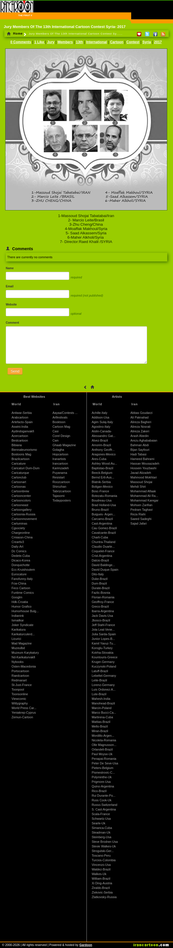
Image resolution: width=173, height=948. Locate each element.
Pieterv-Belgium (102, 768)
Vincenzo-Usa (101, 864)
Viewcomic (19, 698)
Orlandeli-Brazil (102, 749)
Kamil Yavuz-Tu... (104, 643)
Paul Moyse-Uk (102, 754)
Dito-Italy (98, 574)
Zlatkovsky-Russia (104, 897)
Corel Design (61, 436)
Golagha (58, 449)
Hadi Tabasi (138, 454)
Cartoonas (19, 486)
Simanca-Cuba (102, 828)
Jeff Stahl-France (103, 625)
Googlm (17, 597)
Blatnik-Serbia (101, 482)
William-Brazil (101, 878)
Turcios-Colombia (104, 860)
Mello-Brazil (100, 726)
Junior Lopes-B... (103, 638)
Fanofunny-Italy (22, 579)
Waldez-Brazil (101, 869)
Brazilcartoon (20, 459)
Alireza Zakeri (139, 431)
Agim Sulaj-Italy (102, 422)
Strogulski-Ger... (103, 851)
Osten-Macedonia (24, 666)
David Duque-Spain (105, 569)
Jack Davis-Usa (102, 615)
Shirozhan (59, 486)
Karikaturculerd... (23, 634)
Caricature (19, 463)
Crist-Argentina (102, 555)
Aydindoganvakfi (23, 431)
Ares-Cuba (99, 459)
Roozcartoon (61, 482)
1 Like (39, 42)
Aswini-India (20, 426)
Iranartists (59, 459)
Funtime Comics (23, 592)
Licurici (16, 638)
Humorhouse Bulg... (25, 611)
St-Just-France (22, 685)
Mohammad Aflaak (143, 491)
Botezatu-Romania (104, 495)
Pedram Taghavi (141, 509)
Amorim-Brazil (101, 445)
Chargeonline (21, 532)
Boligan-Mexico (102, 486)
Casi (55, 431)
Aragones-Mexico (104, 454)
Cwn (55, 440)
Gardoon (85, 945)
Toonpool (18, 689)
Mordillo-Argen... (103, 735)
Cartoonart (19, 482)
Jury (50, 42)
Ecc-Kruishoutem (23, 569)
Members (65, 42)
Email (10, 286)
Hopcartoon (60, 454)
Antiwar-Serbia (22, 412)
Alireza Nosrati (140, 426)
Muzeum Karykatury (25, 652)
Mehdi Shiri (138, 486)
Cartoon (116, 42)
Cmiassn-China (22, 537)
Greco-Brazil (100, 606)
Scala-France (101, 814)
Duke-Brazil (100, 579)
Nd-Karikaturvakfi (23, 657)
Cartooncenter (21, 495)
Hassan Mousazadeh (144, 463)
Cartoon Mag (61, 426)
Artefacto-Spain (22, 422)
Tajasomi (58, 495)
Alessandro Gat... (103, 436)
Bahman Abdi (139, 445)
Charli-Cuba (100, 537)
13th (79, 42)
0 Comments (20, 42)
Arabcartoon (20, 417)
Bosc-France (100, 491)
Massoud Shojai (141, 482)
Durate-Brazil (101, 588)
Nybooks (17, 662)
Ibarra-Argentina (103, 611)
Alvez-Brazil (100, 440)
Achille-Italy (99, 412)
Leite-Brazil (99, 680)
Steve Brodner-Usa (105, 841)
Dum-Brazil (99, 583)
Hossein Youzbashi (143, 468)
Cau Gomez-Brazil (104, 528)
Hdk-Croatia (20, 602)
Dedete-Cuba (21, 555)
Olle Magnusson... (104, 745)
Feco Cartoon (21, 588)
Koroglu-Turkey (102, 648)
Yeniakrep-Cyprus (24, 712)
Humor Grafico (21, 606)
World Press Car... (24, 708)
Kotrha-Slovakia (102, 652)
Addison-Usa (100, 417)
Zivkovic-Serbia (102, 892)
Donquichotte (21, 565)
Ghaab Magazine (64, 445)
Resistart (58, 477)
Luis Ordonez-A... (104, 689)
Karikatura (19, 629)
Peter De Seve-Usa (105, 763)
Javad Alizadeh (140, 472)
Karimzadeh (60, 468)
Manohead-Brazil (103, 703)
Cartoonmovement (24, 519)
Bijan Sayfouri (139, 449)
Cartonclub (19, 477)
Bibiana (17, 445)
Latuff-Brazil (100, 671)
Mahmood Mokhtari (143, 477)
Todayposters (61, 500)
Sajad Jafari (138, 523)
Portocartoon (20, 671)
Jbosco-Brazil (101, 620)
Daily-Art (17, 546)
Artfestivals (59, 417)
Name (10, 268)
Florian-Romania (103, 597)
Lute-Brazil (99, 694)
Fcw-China (19, 583)
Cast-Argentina (102, 523)
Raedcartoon (20, 675)
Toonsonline (20, 694)
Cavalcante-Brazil (104, 532)
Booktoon (58, 422)
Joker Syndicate (22, 625)
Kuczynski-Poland (104, 666)
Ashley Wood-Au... (104, 463)
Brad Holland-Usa (104, 505)
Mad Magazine (22, 643)
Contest (133, 42)
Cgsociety (18, 528)
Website (11, 304)
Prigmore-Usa (101, 781)
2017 (158, 42)
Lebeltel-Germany (104, 675)
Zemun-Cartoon (22, 717)
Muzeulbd (18, 648)
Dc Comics (19, 551)
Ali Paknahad (139, 417)
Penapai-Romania (104, 758)
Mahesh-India (101, 698)
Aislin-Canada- (102, 431)
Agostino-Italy (101, 426)
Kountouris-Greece (104, 657)
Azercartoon (20, 436)
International (96, 42)
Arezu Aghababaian (143, 440)
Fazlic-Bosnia (101, 592)
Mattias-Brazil (101, 721)
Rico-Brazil (99, 791)
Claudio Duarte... (103, 546)
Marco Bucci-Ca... (104, 712)
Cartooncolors (21, 500)
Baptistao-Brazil (102, 468)
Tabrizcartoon (61, 491)
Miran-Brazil (100, 731)
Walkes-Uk (99, 874)
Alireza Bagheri (140, 422)
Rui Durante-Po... (103, 795)
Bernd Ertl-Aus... (103, 477)
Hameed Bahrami (142, 459)
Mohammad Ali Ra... (144, 495)
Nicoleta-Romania (104, 740)
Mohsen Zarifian (141, 505)
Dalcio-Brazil (100, 560)
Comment (12, 322)
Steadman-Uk (101, 832)
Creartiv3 (18, 542)
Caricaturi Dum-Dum (26, 468)
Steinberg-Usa (101, 837)
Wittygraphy (20, 703)
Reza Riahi (137, 514)
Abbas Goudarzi (141, 412)
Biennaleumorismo (24, 449)
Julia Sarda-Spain (104, 634)
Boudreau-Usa (102, 500)
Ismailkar (18, 620)
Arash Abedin (139, 436)
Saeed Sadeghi (140, 519)
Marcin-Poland (102, 708)
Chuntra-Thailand (103, 542)
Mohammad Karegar (144, 500)
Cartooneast (20, 505)
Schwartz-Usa (101, 818)
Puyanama (59, 472)
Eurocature (19, 574)
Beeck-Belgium (102, 472)
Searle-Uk (98, 823)
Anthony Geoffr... (103, 449)
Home (15, 33)
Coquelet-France (103, 551)
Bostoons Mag (21, 454)
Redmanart (19, 680)
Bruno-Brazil (100, 509)
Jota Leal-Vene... (103, 629)
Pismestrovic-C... (103, 772)
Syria (146, 42)
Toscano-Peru (101, 855)
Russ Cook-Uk (102, 800)
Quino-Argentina (103, 786)
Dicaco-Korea (21, 560)
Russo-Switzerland (104, 804)
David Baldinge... (103, 565)
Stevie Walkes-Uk (104, 846)
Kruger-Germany (103, 662)
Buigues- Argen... (103, 514)
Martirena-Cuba (102, 717)
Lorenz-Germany (103, 685)
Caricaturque (20, 472)
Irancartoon (60, 463)
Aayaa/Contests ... (65, 412)
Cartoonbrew (20, 491)
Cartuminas (19, 523)
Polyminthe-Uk (102, 777)
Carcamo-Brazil (102, 519)
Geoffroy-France (103, 602)
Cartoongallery (21, 509)
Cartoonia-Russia (23, 514)
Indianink (18, 615)
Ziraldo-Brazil (101, 887)
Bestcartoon (20, 440)
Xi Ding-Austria (102, 883)
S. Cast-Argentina (104, 809)
